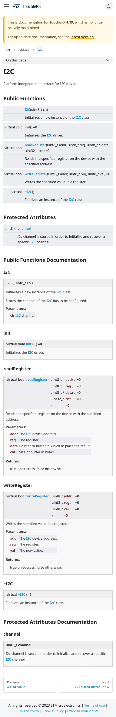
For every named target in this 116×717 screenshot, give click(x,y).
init (27, 127)
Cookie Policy (53, 711)
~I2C (28, 191)
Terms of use (94, 705)
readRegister (35, 145)
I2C (27, 109)
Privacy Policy (28, 711)
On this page (16, 60)
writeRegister (36, 174)
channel (24, 228)
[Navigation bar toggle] (6, 6)
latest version (82, 37)
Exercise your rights (83, 711)
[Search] (109, 6)
